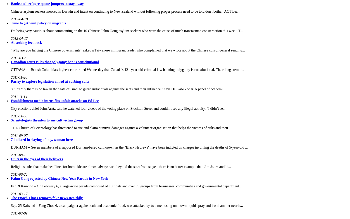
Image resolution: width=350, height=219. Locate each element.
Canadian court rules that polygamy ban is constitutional (55, 62)
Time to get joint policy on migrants (38, 23)
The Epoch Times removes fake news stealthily (47, 198)
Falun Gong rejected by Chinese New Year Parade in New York (59, 178)
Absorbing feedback (26, 42)
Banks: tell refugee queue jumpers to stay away (47, 4)
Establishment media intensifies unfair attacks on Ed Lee (55, 101)
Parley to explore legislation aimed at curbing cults (50, 81)
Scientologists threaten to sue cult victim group (47, 120)
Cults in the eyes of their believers (37, 159)
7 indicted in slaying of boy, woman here (42, 140)
